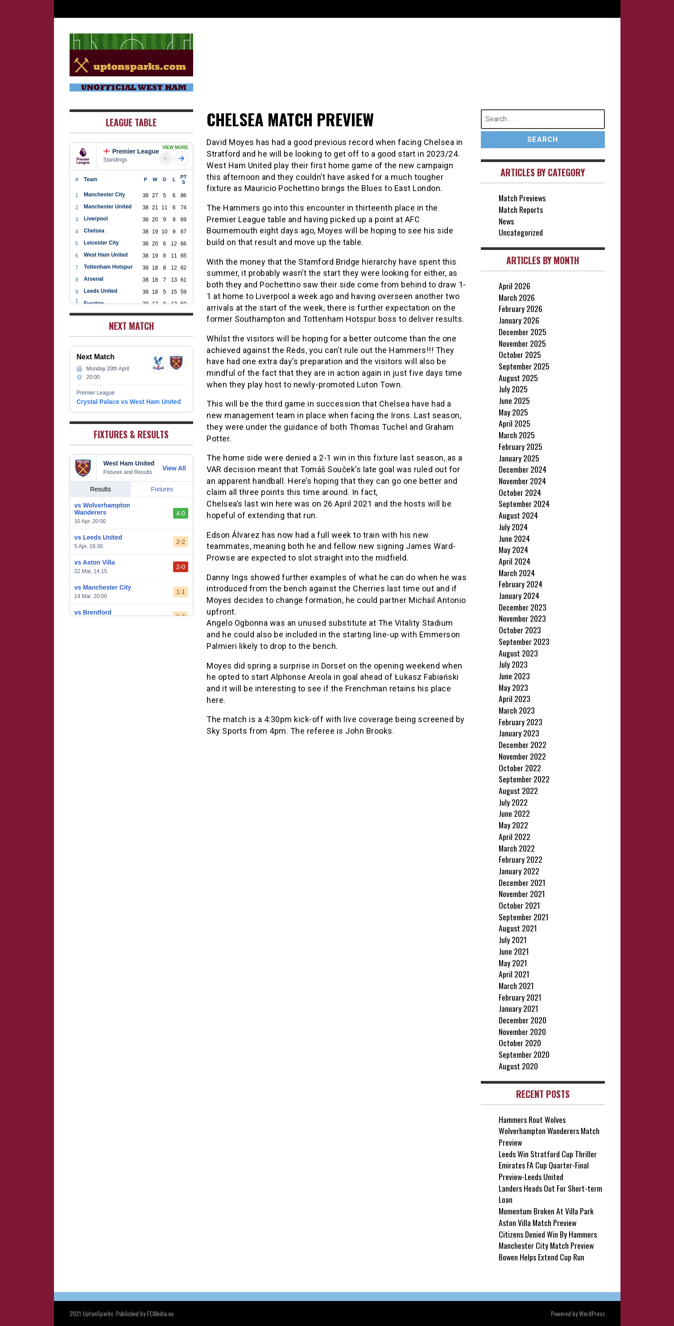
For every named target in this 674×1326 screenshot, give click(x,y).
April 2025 (514, 423)
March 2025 (517, 435)
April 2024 (514, 561)
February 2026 (520, 308)
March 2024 (517, 572)
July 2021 (513, 939)
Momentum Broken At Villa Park (546, 1211)
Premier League (131, 151)
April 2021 (514, 974)
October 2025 (520, 354)
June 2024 (514, 538)
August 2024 (518, 515)
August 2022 (518, 790)
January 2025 (519, 458)
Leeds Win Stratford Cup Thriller (548, 1154)
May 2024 (514, 549)
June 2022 (514, 813)
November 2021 (522, 893)
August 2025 (518, 377)
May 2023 (514, 687)
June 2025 (514, 400)
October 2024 (520, 492)
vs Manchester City (103, 587)
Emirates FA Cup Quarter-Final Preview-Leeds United (544, 1170)
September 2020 (524, 1054)
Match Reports (521, 209)
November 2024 (522, 480)
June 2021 (514, 951)
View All (174, 468)
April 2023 (514, 698)
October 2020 (520, 1042)
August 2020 (518, 1066)
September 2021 (524, 917)
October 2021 (519, 905)
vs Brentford (93, 612)
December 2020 (522, 1020)
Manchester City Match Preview (547, 1245)
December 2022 (522, 744)
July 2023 (513, 664)
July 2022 (513, 802)
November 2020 (522, 1031)
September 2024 (524, 503)
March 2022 (517, 848)
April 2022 (514, 836)
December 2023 (522, 607)
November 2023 (522, 618)
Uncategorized (521, 232)
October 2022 (520, 767)
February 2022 (520, 859)
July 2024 (513, 526)
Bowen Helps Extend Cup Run (542, 1257)
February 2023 (520, 721)
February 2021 (520, 997)
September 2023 (524, 641)
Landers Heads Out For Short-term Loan (551, 1193)
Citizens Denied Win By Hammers (548, 1234)
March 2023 (517, 710)
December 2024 (522, 469)
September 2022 (524, 779)
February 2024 (520, 584)
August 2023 (518, 653)
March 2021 (516, 985)
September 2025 (524, 366)
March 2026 (517, 297)
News (506, 221)
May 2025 (514, 412)
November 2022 (522, 756)
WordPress (592, 1313)
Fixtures (162, 489)
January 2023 (519, 733)
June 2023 (514, 676)
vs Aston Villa (94, 562)
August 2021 (518, 928)
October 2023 (520, 630)
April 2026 (514, 285)
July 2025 (513, 389)
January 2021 (518, 1008)
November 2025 (522, 343)
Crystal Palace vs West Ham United (129, 401)
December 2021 (522, 882)
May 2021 (513, 963)
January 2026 (519, 320)
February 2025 (520, 446)
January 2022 (519, 871)
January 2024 (519, 595)
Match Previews (522, 198)
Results (100, 489)
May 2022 (514, 825)
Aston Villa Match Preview (538, 1222)
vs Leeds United (98, 537)
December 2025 (522, 331)
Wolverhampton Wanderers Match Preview (549, 1136)
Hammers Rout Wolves (532, 1119)
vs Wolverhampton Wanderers (102, 509)
